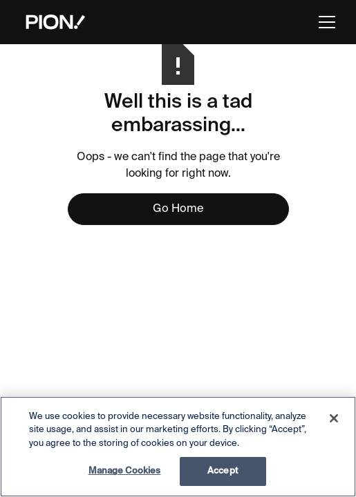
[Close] (334, 418)
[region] (178, 446)
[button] (324, 22)
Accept (222, 471)
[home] (52, 22)
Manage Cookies (124, 471)
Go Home (178, 209)
